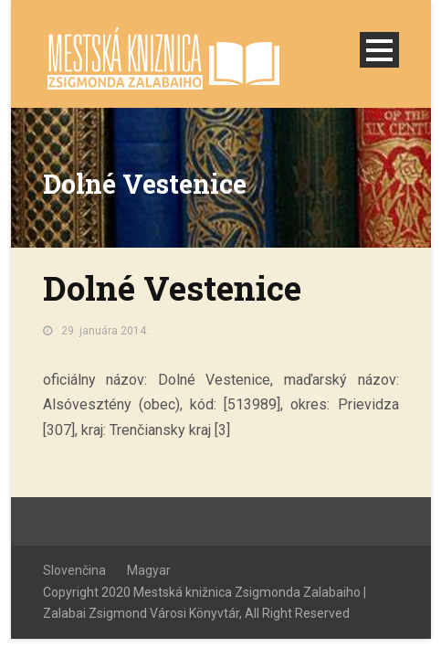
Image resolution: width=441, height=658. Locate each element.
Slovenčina (74, 570)
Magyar (149, 570)
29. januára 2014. (105, 330)
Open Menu (379, 50)
